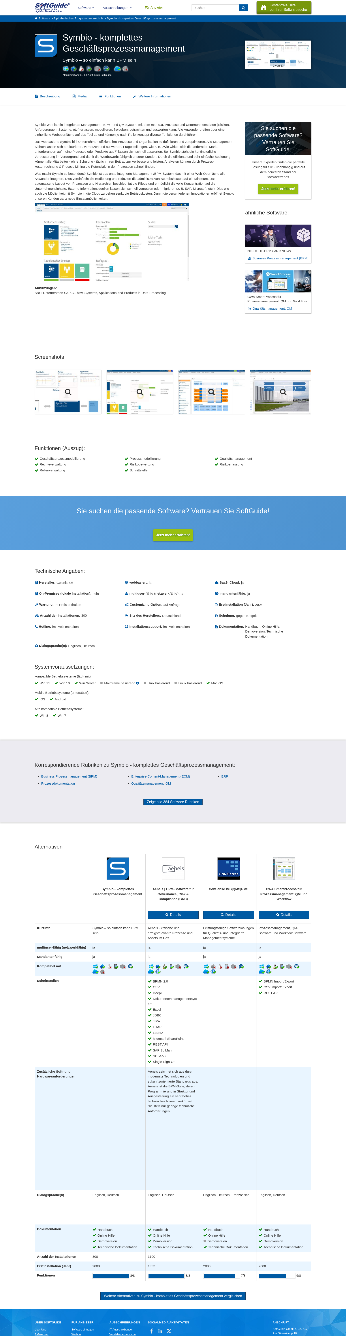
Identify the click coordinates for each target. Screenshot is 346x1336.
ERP (224, 776)
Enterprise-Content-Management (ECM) (160, 776)
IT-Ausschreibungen (121, 1329)
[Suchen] (243, 7)
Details (175, 915)
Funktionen (113, 96)
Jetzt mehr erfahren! (173, 535)
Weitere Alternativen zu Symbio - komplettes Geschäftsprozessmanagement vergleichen (173, 1296)
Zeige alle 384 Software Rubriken (173, 802)
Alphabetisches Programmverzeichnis (78, 18)
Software (83, 7)
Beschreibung (50, 96)
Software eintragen (82, 1329)
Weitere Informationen (155, 96)
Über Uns (40, 1329)
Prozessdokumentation (58, 784)
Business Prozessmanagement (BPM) (280, 258)
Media (82, 96)
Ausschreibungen (115, 7)
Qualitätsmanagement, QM (272, 308)
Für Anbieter (154, 7)
